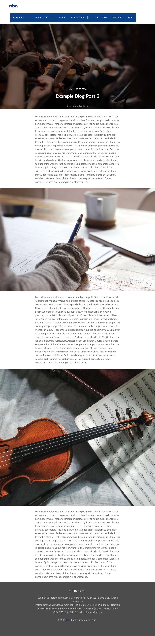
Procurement (41, 17)
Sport (130, 17)
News (62, 17)
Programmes (77, 17)
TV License (101, 17)
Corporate (18, 17)
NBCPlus (117, 17)
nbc (68, 619)
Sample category (77, 105)
